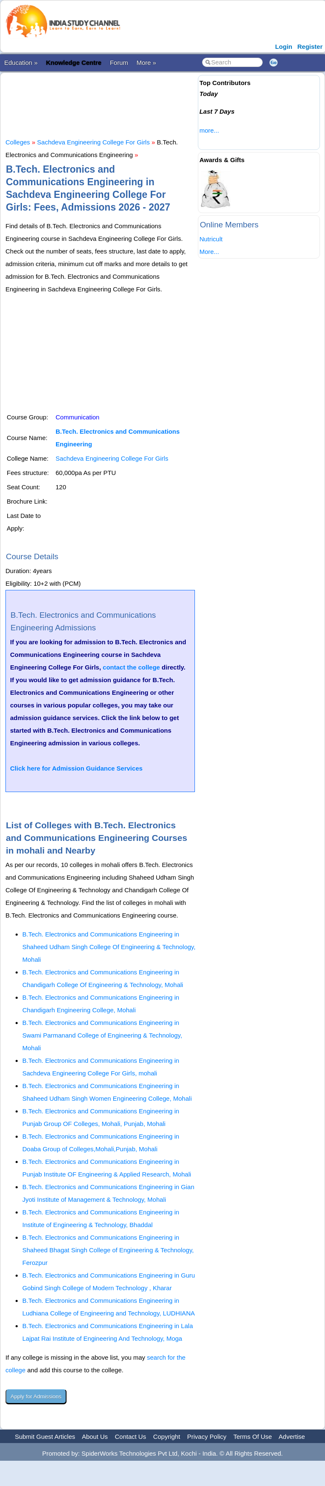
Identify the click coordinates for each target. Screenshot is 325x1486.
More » (146, 62)
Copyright (166, 1436)
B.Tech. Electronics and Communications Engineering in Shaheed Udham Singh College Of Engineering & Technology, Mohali (108, 947)
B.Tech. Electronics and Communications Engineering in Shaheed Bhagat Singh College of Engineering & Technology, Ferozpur (108, 1250)
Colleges (17, 142)
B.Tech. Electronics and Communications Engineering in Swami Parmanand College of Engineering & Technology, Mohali (102, 1035)
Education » (20, 62)
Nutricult (211, 239)
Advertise (292, 1436)
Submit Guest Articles (45, 1436)
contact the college (131, 667)
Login (283, 46)
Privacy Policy (206, 1436)
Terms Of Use (252, 1436)
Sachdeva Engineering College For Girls (93, 142)
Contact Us (130, 1436)
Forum (119, 62)
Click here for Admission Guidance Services (76, 768)
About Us (95, 1436)
